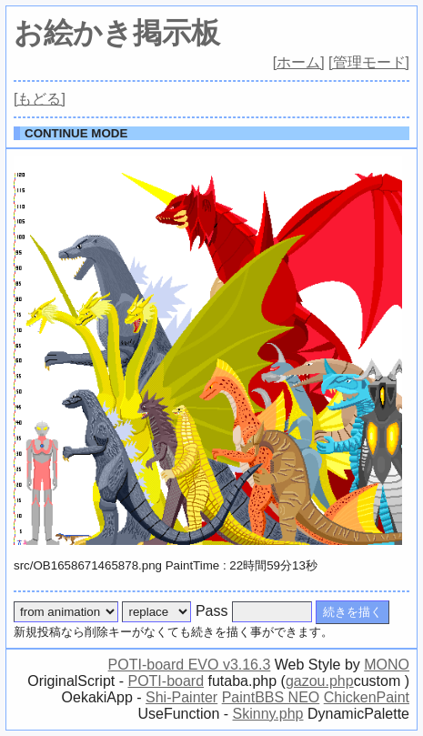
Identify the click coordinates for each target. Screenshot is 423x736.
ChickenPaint (366, 697)
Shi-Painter (181, 697)
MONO (386, 664)
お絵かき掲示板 (117, 32)
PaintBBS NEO (271, 697)
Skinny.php (268, 713)
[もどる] (39, 98)
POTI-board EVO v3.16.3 (189, 664)
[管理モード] (368, 62)
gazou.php (320, 681)
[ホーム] (299, 62)
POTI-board (165, 681)
